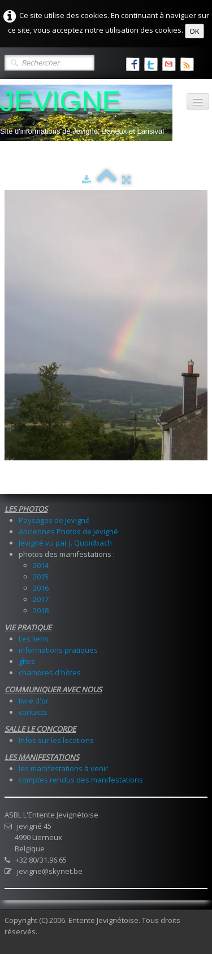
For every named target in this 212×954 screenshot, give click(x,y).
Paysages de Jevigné (54, 520)
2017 (41, 599)
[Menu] (198, 101)
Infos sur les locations (56, 740)
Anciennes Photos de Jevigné (68, 531)
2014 (41, 565)
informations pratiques (58, 650)
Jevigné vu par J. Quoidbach (65, 543)
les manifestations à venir (63, 768)
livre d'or (34, 701)
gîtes (27, 661)
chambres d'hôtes (50, 672)
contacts (33, 712)
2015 (41, 576)
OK (194, 31)
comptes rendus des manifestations (81, 780)
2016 (41, 588)
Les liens (34, 639)
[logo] (86, 113)
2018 (41, 610)
